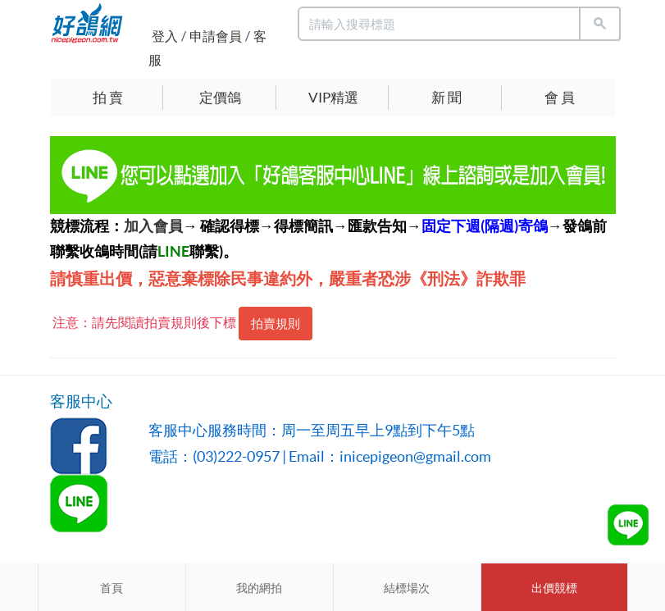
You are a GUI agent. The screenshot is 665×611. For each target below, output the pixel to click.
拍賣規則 (275, 324)
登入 (165, 36)
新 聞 (446, 97)
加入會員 (153, 226)
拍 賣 (108, 97)
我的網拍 (259, 588)
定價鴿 (220, 97)
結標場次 (407, 588)
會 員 (559, 97)
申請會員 (215, 36)
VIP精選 (333, 97)
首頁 (111, 588)
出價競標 (554, 588)
